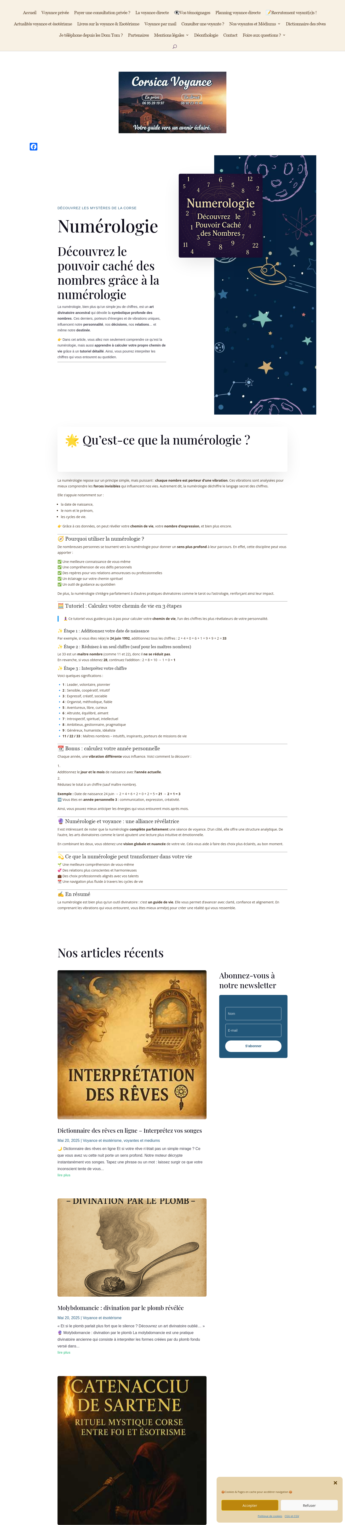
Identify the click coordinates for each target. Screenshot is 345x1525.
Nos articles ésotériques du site (134, 1419)
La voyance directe (152, 13)
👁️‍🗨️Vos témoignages (192, 13)
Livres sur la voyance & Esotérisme (108, 24)
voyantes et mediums (142, 1015)
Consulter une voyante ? (202, 24)
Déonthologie (206, 35)
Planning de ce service (127, 1404)
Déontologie (57, 1419)
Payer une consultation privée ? (102, 13)
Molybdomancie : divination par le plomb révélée (121, 1108)
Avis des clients (122, 1427)
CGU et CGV (292, 1516)
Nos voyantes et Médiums (252, 24)
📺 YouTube (244, 1404)
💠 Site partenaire (249, 1411)
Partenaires (138, 35)
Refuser (309, 1505)
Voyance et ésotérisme (102, 1015)
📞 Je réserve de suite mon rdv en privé (172, 1470)
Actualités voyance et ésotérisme (43, 24)
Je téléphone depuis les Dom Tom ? (91, 35)
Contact (230, 35)
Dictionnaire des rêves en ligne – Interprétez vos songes (130, 1005)
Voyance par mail (160, 24)
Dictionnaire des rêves (306, 24)
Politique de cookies (270, 1516)
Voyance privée (55, 13)
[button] (335, 1482)
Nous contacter (184, 1396)
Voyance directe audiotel (129, 1396)
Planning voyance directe (237, 13)
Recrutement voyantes (190, 1404)
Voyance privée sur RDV (129, 1411)
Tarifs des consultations (191, 1411)
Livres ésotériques (124, 1435)
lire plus (64, 1050)
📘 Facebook (245, 1396)
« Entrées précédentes (81, 1290)
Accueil (29, 13)
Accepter (249, 1505)
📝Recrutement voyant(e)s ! (291, 13)
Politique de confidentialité (69, 1411)
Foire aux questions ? (262, 35)
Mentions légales (169, 35)
